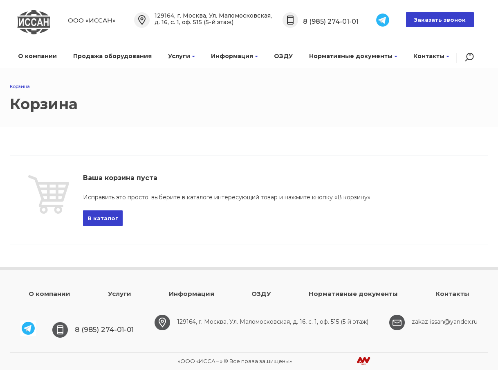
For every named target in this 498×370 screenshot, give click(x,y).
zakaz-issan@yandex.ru (445, 321)
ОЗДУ (283, 56)
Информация (234, 56)
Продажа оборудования (112, 56)
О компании (37, 56)
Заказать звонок (440, 19)
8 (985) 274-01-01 (331, 21)
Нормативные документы (353, 56)
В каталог (102, 218)
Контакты (431, 56)
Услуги (181, 56)
